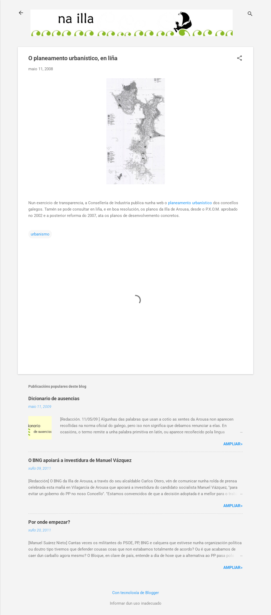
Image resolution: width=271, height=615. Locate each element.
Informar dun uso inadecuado (135, 603)
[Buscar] (250, 14)
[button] (239, 58)
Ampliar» (233, 444)
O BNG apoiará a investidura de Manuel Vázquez (80, 460)
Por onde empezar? (49, 522)
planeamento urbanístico (190, 202)
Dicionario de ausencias (53, 398)
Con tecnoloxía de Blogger (135, 592)
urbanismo (40, 234)
